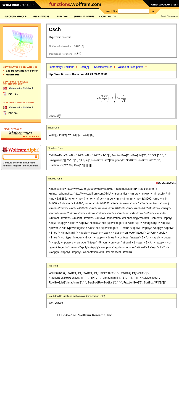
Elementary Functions (61, 67)
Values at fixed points (130, 67)
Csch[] (84, 67)
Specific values (103, 67)
